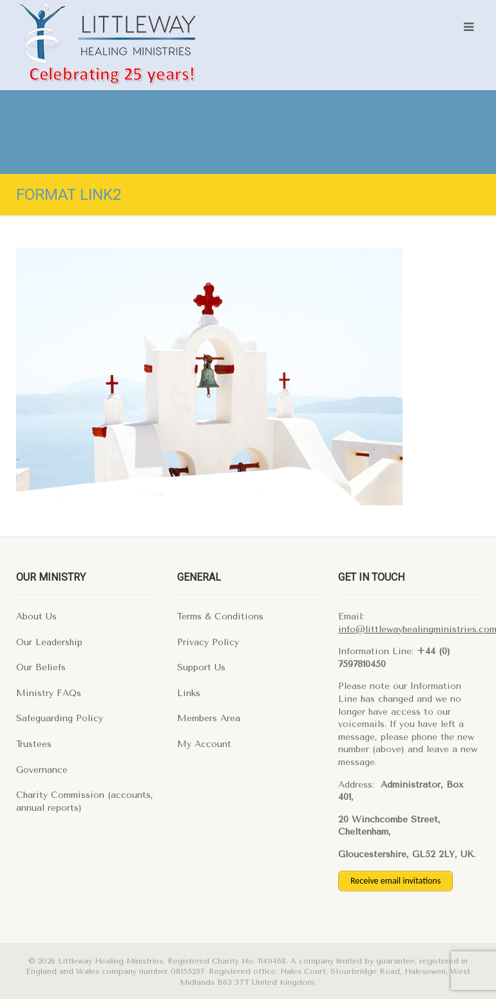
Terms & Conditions (220, 616)
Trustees (34, 744)
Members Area (208, 718)
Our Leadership (49, 642)
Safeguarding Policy (59, 718)
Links (188, 693)
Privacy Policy (208, 642)
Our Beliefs (41, 667)
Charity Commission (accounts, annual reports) (84, 801)
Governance (42, 769)
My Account (204, 744)
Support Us (201, 667)
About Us (36, 616)
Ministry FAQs (48, 693)
